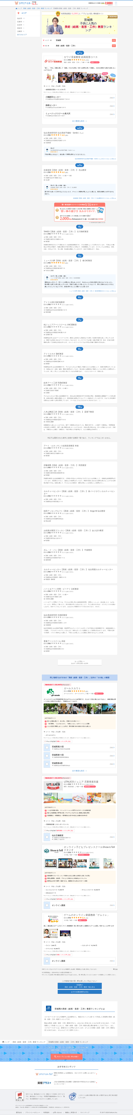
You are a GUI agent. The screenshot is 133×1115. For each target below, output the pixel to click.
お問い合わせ (57, 1112)
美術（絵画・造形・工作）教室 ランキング (37, 8)
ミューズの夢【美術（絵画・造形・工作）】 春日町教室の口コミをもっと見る (92, 291)
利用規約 (46, 1112)
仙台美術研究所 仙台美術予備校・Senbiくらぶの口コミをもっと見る (95, 159)
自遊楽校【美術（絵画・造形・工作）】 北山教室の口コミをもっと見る (94, 198)
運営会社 (19, 1112)
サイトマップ (84, 1112)
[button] (80, 662)
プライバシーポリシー (32, 1112)
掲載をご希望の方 (71, 1112)
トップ (19, 8)
